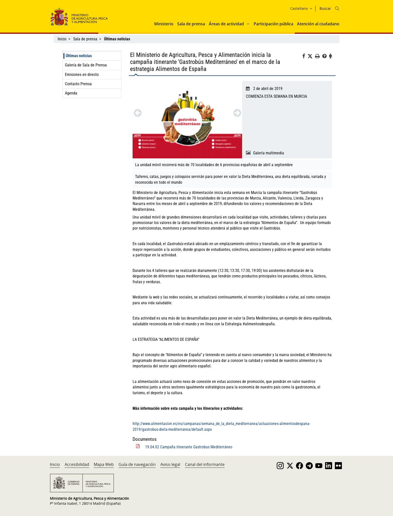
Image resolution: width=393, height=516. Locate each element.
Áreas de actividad (226, 24)
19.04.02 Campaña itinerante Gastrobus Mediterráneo (188, 447)
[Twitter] (311, 56)
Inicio (62, 39)
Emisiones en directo (82, 74)
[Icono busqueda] (337, 8)
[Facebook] (305, 57)
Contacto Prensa (78, 83)
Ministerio (163, 24)
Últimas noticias (79, 55)
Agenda (71, 93)
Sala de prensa (191, 24)
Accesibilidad (77, 464)
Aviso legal (170, 464)
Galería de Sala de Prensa (86, 65)
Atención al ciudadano (318, 24)
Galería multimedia (268, 153)
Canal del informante (205, 464)
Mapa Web (104, 464)
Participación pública (273, 24)
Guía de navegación (137, 464)
